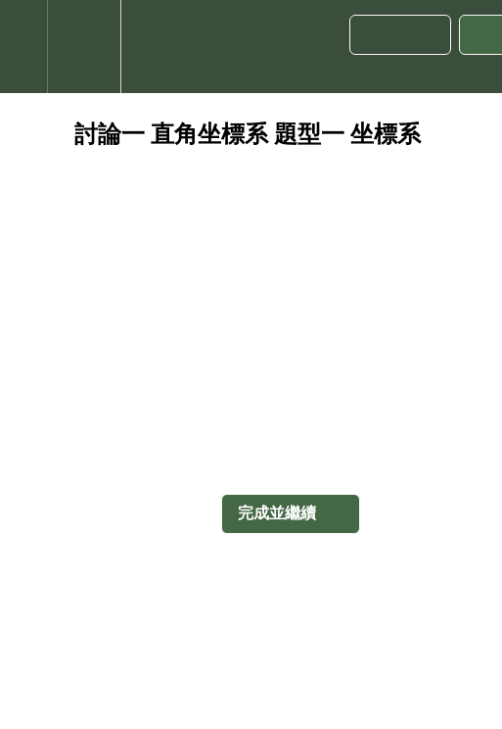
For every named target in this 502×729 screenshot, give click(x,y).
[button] (23, 46)
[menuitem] (83, 46)
